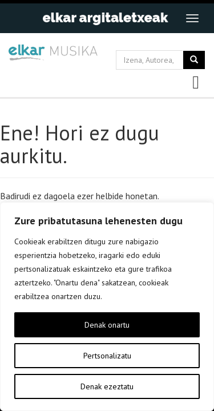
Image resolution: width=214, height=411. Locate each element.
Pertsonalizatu (107, 355)
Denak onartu (107, 325)
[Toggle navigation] (192, 18)
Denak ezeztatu (107, 386)
